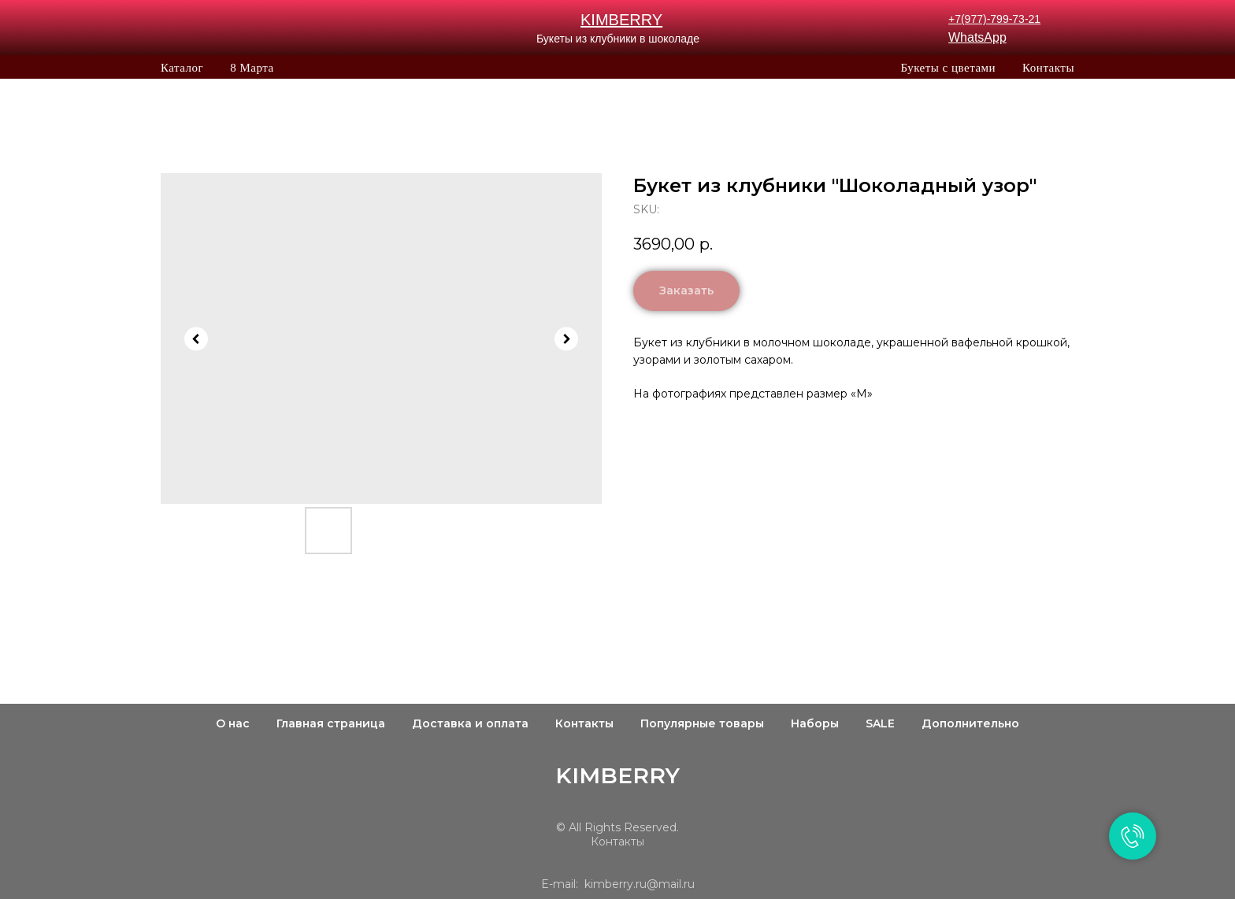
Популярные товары (702, 723)
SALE (880, 723)
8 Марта (251, 67)
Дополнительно (970, 723)
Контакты (1048, 67)
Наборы (815, 723)
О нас (233, 723)
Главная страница (330, 723)
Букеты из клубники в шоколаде (617, 38)
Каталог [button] (182, 67)
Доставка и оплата (470, 723)
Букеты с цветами (948, 67)
